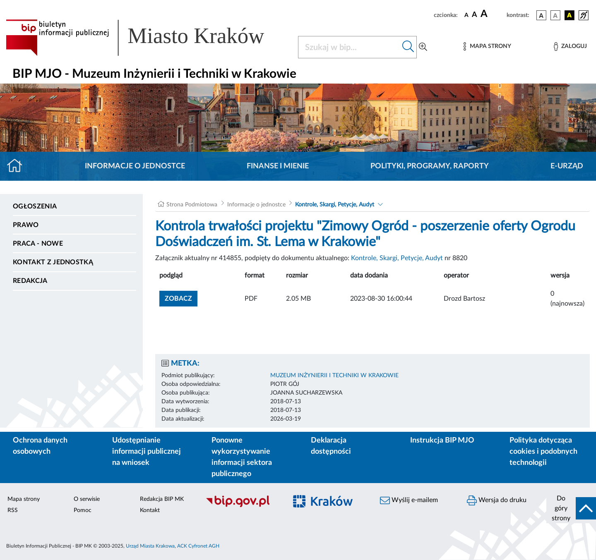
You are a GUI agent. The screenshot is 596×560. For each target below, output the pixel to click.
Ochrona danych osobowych (40, 446)
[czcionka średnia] (474, 15)
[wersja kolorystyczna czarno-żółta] (569, 15)
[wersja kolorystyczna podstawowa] (541, 15)
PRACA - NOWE (38, 243)
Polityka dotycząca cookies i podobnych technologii (543, 452)
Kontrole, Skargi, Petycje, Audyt (334, 205)
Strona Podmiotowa (191, 205)
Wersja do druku (496, 500)
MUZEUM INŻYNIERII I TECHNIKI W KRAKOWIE (334, 375)
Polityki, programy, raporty (429, 166)
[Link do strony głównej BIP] (147, 37)
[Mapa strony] (487, 46)
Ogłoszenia (35, 206)
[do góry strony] (571, 508)
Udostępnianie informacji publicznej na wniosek (146, 452)
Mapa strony (23, 499)
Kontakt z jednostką (53, 262)
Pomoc (82, 510)
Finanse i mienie (278, 166)
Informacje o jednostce (135, 166)
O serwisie (87, 499)
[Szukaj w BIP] (349, 47)
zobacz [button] (181, 297)
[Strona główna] (18, 166)
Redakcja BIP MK (162, 499)
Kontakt (150, 510)
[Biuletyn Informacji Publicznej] (242, 505)
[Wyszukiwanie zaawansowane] (423, 47)
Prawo (26, 225)
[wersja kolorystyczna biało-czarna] (555, 15)
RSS (12, 510)
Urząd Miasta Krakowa (150, 545)
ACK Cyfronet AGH (198, 545)
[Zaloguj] (570, 46)
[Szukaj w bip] (408, 47)
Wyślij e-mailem (409, 500)
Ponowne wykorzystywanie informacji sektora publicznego (241, 457)
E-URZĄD (566, 166)
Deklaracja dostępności (331, 446)
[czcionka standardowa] (466, 15)
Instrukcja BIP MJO (442, 440)
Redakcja (30, 281)
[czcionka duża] (492, 14)
